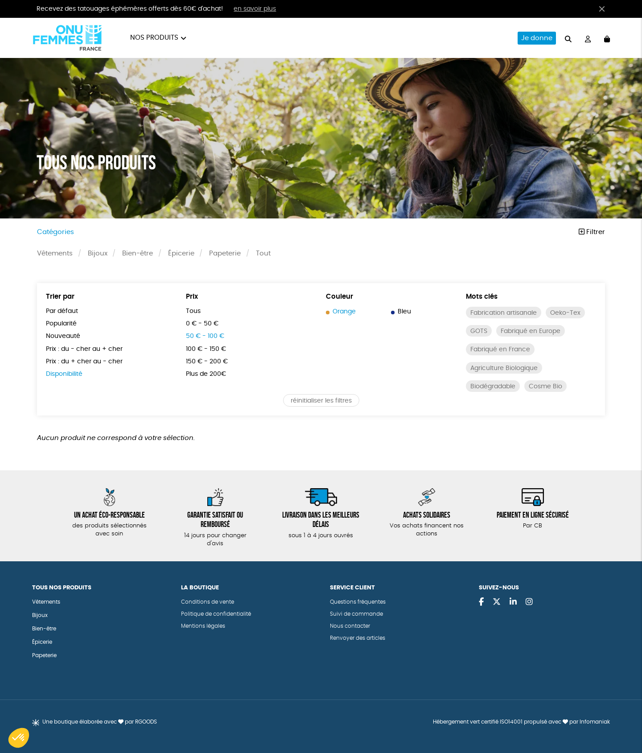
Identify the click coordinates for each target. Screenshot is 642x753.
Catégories (55, 232)
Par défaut (62, 311)
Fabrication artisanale (503, 313)
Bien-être (137, 253)
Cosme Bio (545, 386)
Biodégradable (492, 386)
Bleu (401, 312)
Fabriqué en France (500, 349)
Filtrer (592, 232)
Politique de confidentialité (216, 614)
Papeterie (225, 253)
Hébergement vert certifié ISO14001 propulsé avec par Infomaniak (521, 721)
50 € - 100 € (205, 336)
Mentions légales (203, 626)
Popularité (61, 324)
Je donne (536, 38)
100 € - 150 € (206, 349)
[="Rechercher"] (568, 37)
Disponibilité (64, 374)
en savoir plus (255, 9)
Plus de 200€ (206, 374)
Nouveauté (63, 336)
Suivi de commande (356, 614)
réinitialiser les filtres (321, 401)
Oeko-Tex (565, 313)
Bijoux (97, 253)
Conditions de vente (207, 602)
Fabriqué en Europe (530, 331)
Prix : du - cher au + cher (84, 349)
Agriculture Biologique (504, 368)
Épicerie (181, 253)
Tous (193, 311)
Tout (263, 253)
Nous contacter (350, 626)
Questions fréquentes (358, 602)
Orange (341, 312)
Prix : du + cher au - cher (84, 361)
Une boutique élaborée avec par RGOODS (99, 721)
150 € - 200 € (207, 361)
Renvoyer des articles (357, 638)
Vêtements (55, 253)
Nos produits (154, 37)
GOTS (478, 331)
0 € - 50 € (202, 324)
